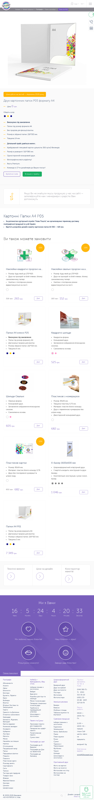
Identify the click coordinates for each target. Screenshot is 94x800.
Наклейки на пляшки (11, 741)
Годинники (58, 727)
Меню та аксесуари (37, 701)
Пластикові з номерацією (65, 396)
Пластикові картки (16, 463)
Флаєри (6, 778)
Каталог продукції (28, 9)
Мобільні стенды (60, 710)
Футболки (57, 748)
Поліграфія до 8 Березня (36, 746)
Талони (5, 771)
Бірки (5, 698)
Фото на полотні (60, 768)
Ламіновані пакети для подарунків (37, 725)
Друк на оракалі (60, 688)
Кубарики (6, 731)
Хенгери (6, 783)
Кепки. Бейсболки (60, 732)
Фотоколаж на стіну (61, 770)
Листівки (6, 734)
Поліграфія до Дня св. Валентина (37, 750)
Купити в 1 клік (12, 174)
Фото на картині (60, 766)
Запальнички (58, 729)
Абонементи (8, 683)
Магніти (6, 736)
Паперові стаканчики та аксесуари (38, 704)
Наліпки (6, 744)
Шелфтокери (8, 788)
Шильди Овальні (15, 396)
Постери (57, 692)
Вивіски (56, 708)
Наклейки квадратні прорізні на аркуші (27, 269)
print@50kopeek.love (85, 755)
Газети (5, 710)
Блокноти (6, 690)
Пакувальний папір (10, 748)
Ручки (56, 739)
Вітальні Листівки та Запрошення (10, 706)
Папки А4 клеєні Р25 (17, 332)
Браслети (33, 694)
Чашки (56, 751)
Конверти (6, 729)
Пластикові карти (9, 761)
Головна (17, 9)
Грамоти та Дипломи (11, 712)
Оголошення (8, 746)
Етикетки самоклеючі (11, 715)
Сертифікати (8, 766)
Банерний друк (59, 685)
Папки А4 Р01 (13, 526)
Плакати (6, 756)
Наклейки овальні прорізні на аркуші (71, 269)
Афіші (5, 688)
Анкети (5, 686)
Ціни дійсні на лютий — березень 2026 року (24, 94)
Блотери (6, 693)
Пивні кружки (59, 737)
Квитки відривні (9, 724)
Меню (5, 739)
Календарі (6, 717)
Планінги (6, 758)
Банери (56, 705)
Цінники (6, 785)
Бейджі (32, 691)
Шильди (57, 753)
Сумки (56, 741)
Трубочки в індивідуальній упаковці (35, 710)
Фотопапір (58, 695)
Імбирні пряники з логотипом (60, 723)
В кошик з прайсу (32, 174)
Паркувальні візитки (10, 753)
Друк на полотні (60, 690)
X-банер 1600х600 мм (63, 463)
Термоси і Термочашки (58, 745)
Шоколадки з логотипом (35, 715)
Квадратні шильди (61, 332)
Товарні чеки (8, 776)
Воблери (6, 700)
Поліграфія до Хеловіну (35, 755)
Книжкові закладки (10, 726)
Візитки (6, 703)
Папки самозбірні (50, 9)
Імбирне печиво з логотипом (37, 688)
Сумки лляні (34, 737)
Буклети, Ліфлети (9, 695)
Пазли (56, 734)
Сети (5, 768)
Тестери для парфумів (11, 773)
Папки (5, 751)
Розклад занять (8, 763)
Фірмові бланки (9, 781)
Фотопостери (59, 697)
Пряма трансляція (10, 673)
